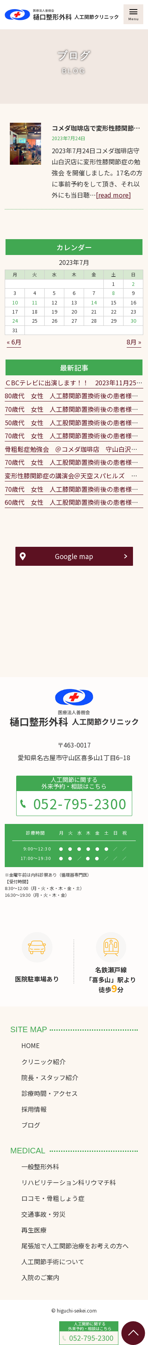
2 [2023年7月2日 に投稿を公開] (133, 283)
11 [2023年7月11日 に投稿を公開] (34, 302)
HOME (30, 1045)
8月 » (134, 341)
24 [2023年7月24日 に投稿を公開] (15, 320)
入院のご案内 (40, 1277)
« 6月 (14, 341)
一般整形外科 (40, 1166)
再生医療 (34, 1230)
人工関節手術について (52, 1261)
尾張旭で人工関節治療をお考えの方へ (75, 1245)
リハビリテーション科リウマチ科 (68, 1182)
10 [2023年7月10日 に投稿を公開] (15, 302)
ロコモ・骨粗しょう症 (52, 1198)
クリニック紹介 (43, 1061)
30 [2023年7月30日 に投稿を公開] (133, 320)
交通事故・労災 (43, 1214)
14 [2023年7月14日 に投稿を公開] (94, 302)
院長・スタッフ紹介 (49, 1077)
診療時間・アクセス (49, 1093)
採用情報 (34, 1109)
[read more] (113, 195)
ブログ (30, 1125)
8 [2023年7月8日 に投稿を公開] (113, 293)
